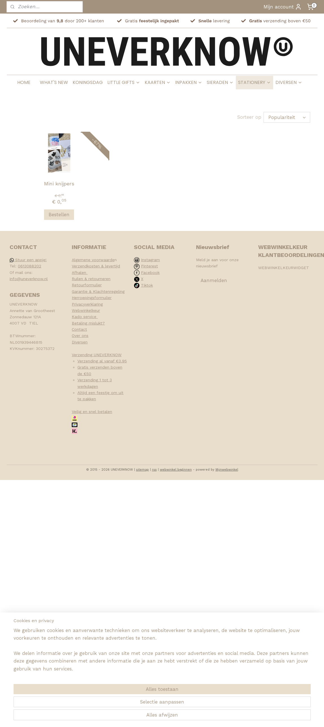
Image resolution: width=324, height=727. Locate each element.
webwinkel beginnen (176, 469)
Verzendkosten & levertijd (96, 266)
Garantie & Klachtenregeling (98, 291)
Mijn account (283, 6)
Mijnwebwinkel (227, 469)
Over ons (80, 335)
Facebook (150, 272)
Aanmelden (214, 280)
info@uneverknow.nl (29, 278)
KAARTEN (158, 82)
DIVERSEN (288, 82)
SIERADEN (220, 82)
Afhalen (80, 272)
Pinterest (149, 266)
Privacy (78, 304)
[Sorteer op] (287, 117)
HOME (24, 82)
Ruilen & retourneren (91, 278)
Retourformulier (87, 285)
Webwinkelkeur (86, 310)
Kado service (85, 316)
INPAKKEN (188, 82)
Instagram (150, 260)
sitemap (142, 469)
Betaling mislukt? (88, 323)
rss (154, 469)
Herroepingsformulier (92, 297)
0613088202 (29, 266)
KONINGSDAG (88, 82)
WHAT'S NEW (54, 82)
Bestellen (59, 214)
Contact (79, 329)
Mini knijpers (59, 184)
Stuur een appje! (28, 260)
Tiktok (147, 285)
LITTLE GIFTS (123, 82)
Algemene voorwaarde (93, 260)
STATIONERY (254, 82)
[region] (125, 700)
